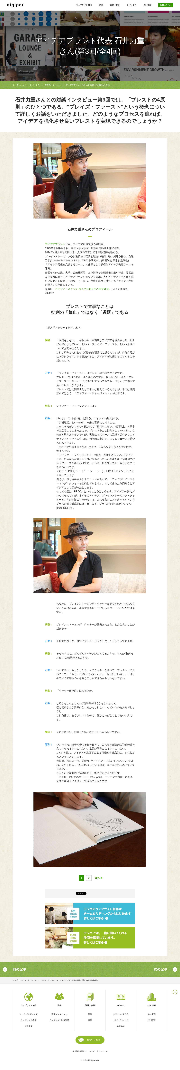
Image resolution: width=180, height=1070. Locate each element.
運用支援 (28, 1026)
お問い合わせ (166, 5)
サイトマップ (102, 1051)
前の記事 (19, 969)
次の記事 (160, 969)
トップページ (18, 85)
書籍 (90, 1020)
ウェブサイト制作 (84, 5)
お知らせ (121, 1026)
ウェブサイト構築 (28, 1020)
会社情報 (147, 5)
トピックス (131, 5)
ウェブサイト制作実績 (59, 1020)
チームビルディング (28, 1014)
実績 (101, 5)
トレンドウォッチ (121, 1020)
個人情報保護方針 (79, 1051)
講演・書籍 (115, 5)
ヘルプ (91, 1051)
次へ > (98, 878)
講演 (90, 1014)
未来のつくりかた (52, 85)
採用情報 (152, 1020)
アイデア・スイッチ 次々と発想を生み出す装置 (82, 288)
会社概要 (152, 1014)
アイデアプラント (55, 244)
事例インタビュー (59, 1014)
